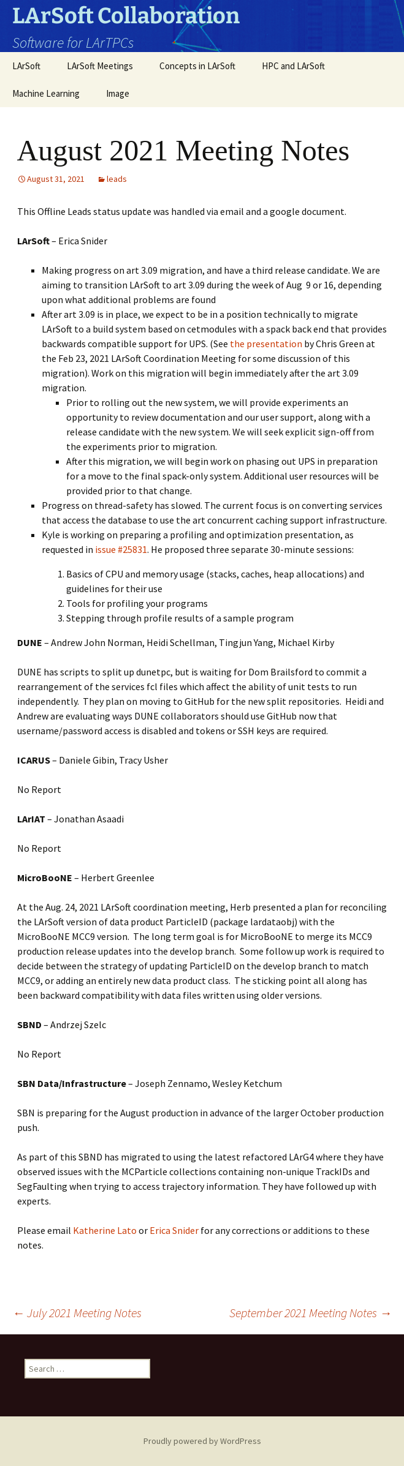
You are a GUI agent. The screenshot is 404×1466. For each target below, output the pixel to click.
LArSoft (26, 66)
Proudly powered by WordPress (202, 1440)
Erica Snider (173, 1230)
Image (117, 93)
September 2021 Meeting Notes (310, 1312)
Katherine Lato (105, 1230)
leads (117, 178)
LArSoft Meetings (100, 66)
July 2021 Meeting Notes (77, 1312)
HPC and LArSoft (293, 66)
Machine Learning (46, 93)
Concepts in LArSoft (197, 66)
